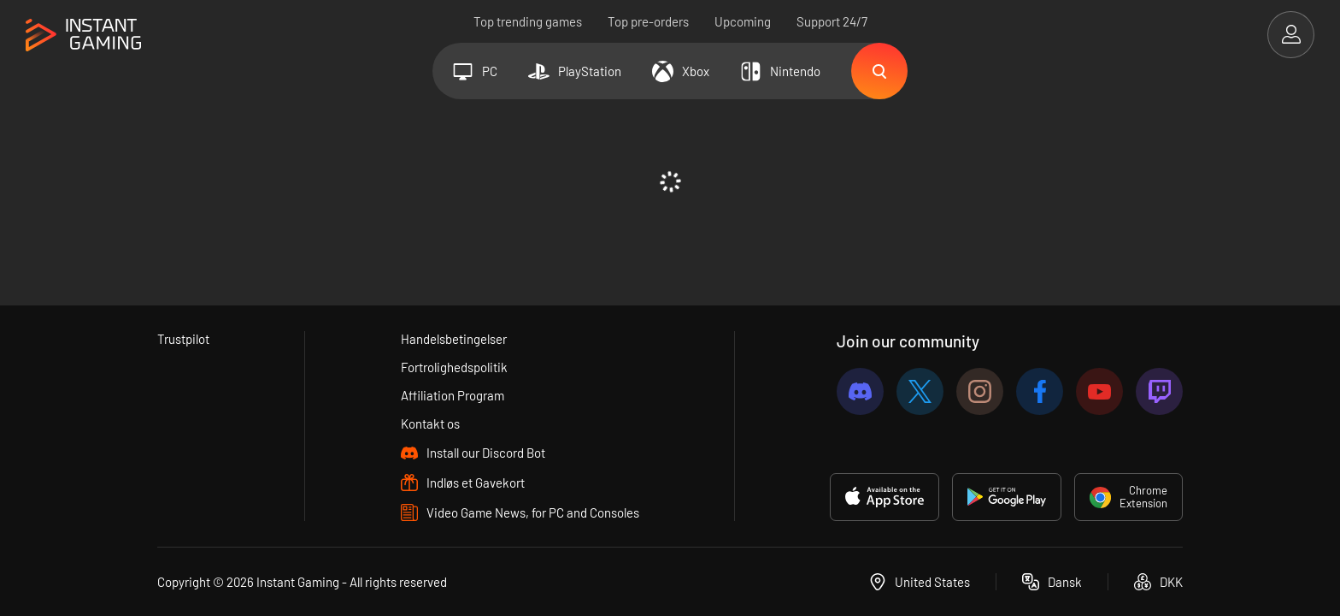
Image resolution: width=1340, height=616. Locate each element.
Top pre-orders (648, 21)
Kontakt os (430, 423)
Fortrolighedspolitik (454, 367)
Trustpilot (183, 338)
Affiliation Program (452, 395)
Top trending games (527, 21)
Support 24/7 (831, 21)
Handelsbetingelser (454, 338)
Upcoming (742, 21)
